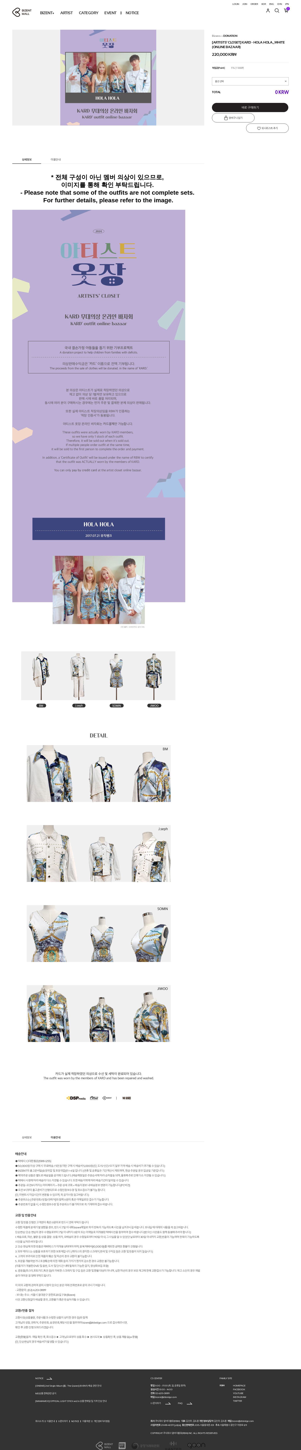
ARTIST (66, 13)
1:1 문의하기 (160, 1396)
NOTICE (132, 13)
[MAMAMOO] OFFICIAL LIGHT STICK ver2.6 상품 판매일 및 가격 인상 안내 (71, 1394)
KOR (263, 4)
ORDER (254, 4)
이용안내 (55, 152)
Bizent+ (216, 35)
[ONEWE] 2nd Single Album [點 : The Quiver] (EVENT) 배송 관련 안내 (68, 1378)
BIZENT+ (47, 13)
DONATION (230, 35)
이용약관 (86, 1413)
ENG (271, 4)
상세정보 (26, 152)
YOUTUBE (238, 1386)
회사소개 (39, 1413)
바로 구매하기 (250, 107)
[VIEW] (177, 1418)
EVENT (110, 13)
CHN (279, 4)
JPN (287, 4)
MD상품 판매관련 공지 (45, 1386)
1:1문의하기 (63, 1413)
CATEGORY (88, 13)
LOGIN (235, 4)
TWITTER (237, 1393)
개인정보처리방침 (102, 1413)
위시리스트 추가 (270, 118)
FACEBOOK (239, 1382)
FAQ (185, 1396)
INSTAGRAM (239, 1389)
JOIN (244, 4)
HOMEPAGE (239, 1378)
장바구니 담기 (231, 118)
